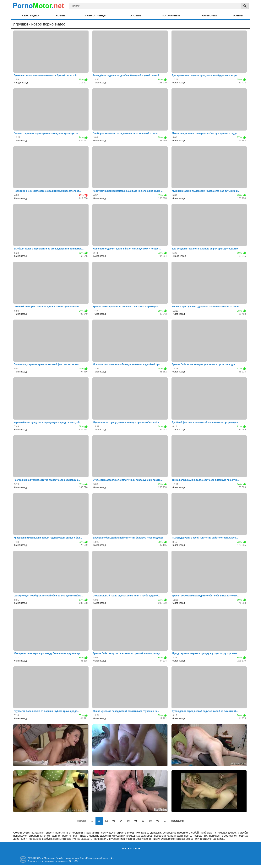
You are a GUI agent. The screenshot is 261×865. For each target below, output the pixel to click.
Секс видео (30, 15)
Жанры (238, 15)
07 (143, 820)
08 (150, 820)
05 (128, 820)
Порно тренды (95, 15)
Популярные (171, 15)
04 (121, 820)
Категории (209, 15)
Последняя (177, 820)
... (165, 820)
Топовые (134, 15)
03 (113, 820)
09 (157, 820)
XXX (76, 861)
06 (135, 820)
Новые (60, 15)
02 (106, 820)
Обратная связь (130, 848)
